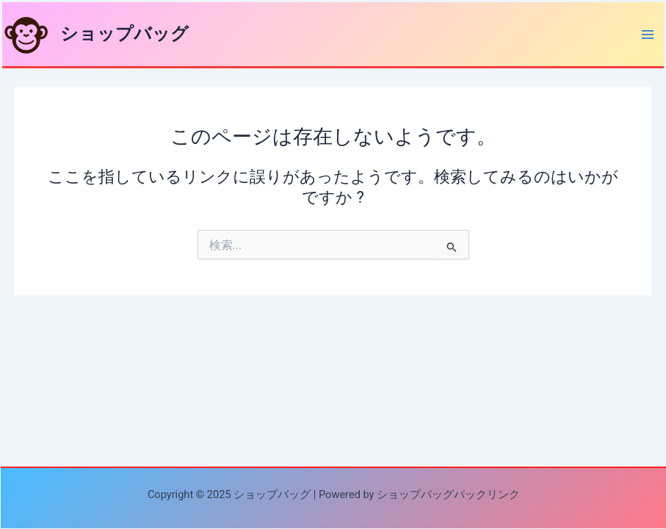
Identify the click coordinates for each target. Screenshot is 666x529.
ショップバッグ (124, 34)
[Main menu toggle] (647, 34)
